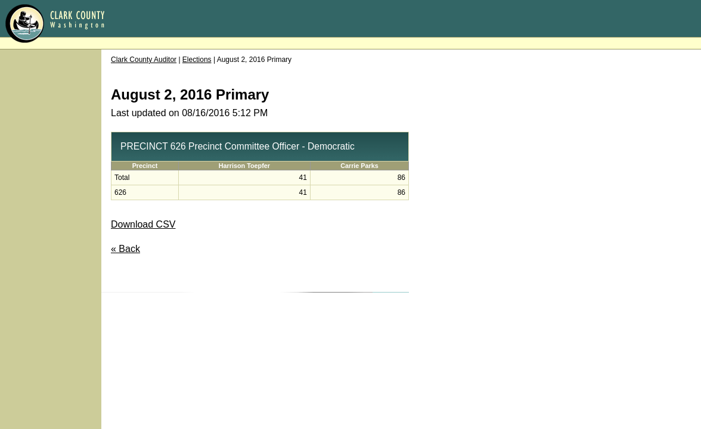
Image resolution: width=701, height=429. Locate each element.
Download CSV (143, 224)
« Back (125, 249)
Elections (197, 59)
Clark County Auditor (143, 59)
